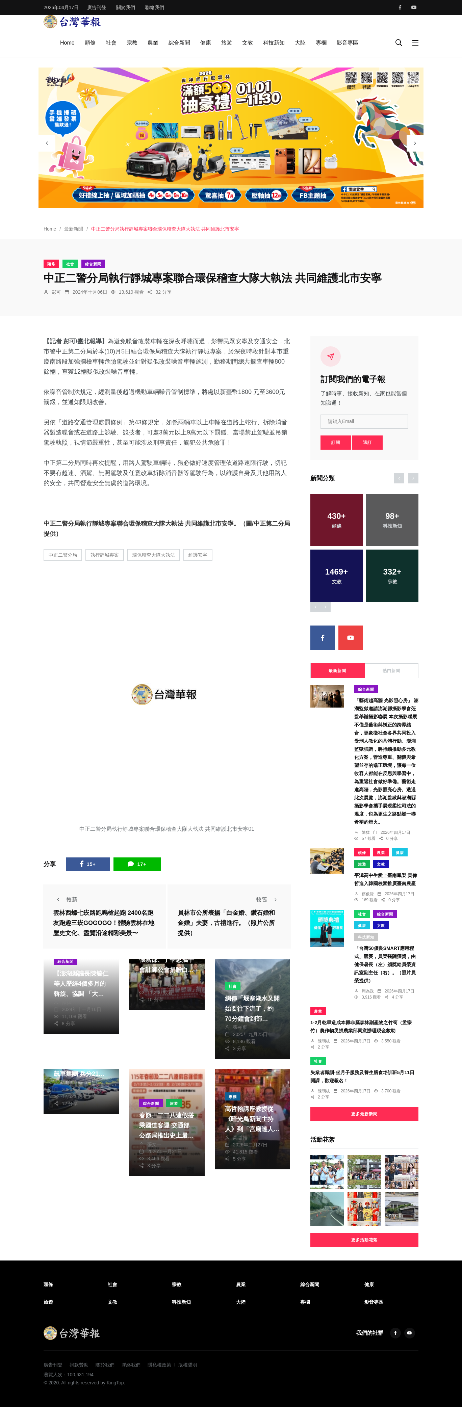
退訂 (367, 442)
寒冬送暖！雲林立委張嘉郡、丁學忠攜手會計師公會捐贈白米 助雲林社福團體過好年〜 (166, 969)
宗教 (132, 43)
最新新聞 (73, 229)
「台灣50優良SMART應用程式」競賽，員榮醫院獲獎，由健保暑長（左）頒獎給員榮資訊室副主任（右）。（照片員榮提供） (385, 964)
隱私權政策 (159, 1365)
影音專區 (347, 43)
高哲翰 (240, 1137)
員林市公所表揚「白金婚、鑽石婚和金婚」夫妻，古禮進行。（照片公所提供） (226, 923)
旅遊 (226, 43)
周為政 (368, 991)
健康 (205, 43)
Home (67, 43)
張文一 (154, 1144)
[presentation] (46, 143)
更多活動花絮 (364, 1240)
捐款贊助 (79, 1365)
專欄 (321, 43)
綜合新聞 (179, 43)
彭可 (56, 292)
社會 (111, 43)
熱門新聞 (391, 670)
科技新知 (274, 43)
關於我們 (125, 7)
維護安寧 (197, 555)
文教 (247, 43)
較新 (65, 899)
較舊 (268, 899)
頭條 (90, 43)
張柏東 (240, 1027)
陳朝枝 (324, 1041)
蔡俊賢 (368, 894)
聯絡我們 (154, 7)
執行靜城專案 (105, 555)
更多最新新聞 (364, 1114)
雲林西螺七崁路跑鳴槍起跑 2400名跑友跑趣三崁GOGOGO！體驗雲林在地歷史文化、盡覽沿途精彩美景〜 (103, 923)
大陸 (300, 43)
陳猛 (66, 1002)
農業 (153, 43)
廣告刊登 (96, 7)
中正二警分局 (63, 555)
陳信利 (154, 978)
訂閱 (335, 442)
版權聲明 (187, 1365)
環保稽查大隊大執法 (153, 555)
